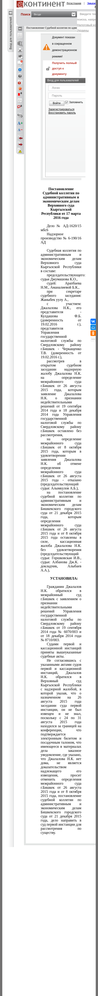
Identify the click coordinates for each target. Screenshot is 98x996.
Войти (57, 103)
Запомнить (76, 102)
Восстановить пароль (62, 112)
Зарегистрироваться (61, 109)
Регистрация (74, 3)
